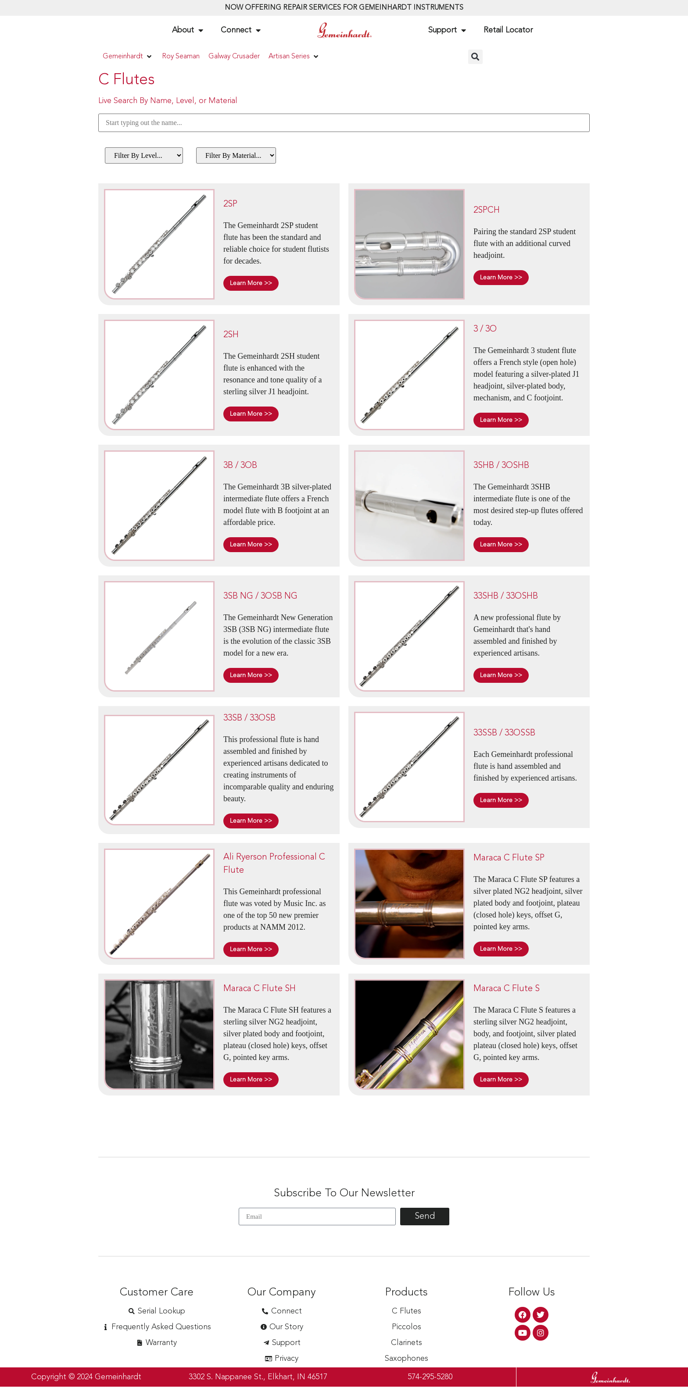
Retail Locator (508, 30)
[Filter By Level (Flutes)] (144, 155)
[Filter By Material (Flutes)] (236, 155)
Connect (241, 30)
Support (447, 30)
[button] (128, 56)
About (187, 30)
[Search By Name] (344, 123)
